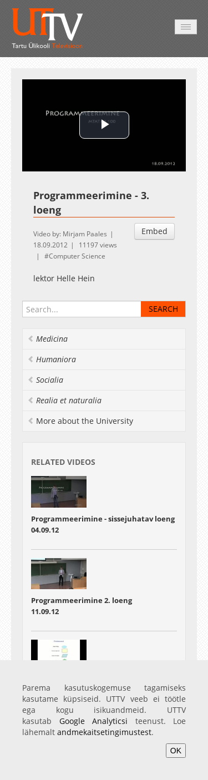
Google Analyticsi (93, 721)
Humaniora (51, 359)
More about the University (80, 421)
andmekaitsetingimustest (104, 732)
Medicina (47, 338)
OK (175, 750)
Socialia (45, 379)
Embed (154, 231)
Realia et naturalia (64, 400)
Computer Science (77, 256)
